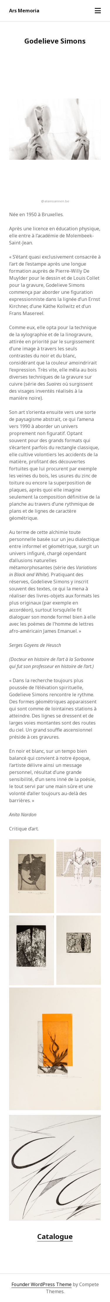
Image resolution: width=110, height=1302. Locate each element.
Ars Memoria (24, 10)
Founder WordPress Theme (41, 1284)
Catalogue (55, 1236)
